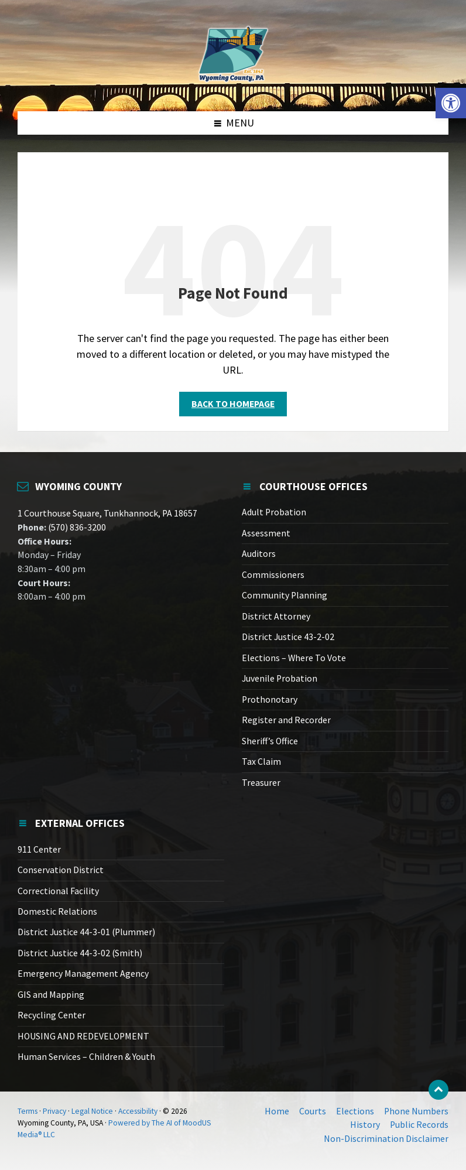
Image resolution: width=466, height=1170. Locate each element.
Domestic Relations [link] (57, 911)
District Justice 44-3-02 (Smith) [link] (80, 953)
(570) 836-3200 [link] (76, 527)
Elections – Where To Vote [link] (294, 657)
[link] (451, 103)
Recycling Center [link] (51, 1015)
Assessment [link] (266, 533)
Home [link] (277, 1111)
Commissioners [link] (273, 574)
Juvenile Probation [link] (279, 678)
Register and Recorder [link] (286, 720)
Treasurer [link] (261, 782)
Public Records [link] (419, 1124)
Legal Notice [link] (92, 1111)
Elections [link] (355, 1111)
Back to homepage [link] (233, 403)
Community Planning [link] (284, 595)
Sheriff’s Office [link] (270, 741)
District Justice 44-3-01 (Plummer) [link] (86, 932)
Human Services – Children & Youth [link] (86, 1056)
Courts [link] (312, 1111)
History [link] (365, 1124)
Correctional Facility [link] (58, 891)
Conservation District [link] (61, 869)
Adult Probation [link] (274, 512)
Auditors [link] (259, 553)
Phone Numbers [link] (416, 1111)
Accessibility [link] (137, 1111)
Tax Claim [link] (261, 761)
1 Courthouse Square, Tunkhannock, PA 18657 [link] (107, 513)
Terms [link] (27, 1111)
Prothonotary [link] (269, 699)
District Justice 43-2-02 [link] (288, 636)
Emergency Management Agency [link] (83, 973)
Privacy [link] (54, 1111)
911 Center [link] (39, 849)
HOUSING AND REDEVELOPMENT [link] (83, 1036)
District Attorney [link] (276, 616)
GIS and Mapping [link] (51, 994)
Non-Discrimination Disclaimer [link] (386, 1138)
